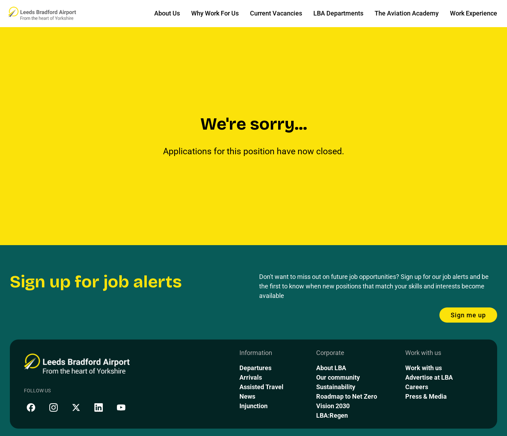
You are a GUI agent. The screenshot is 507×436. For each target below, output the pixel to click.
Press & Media (426, 396)
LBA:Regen (332, 415)
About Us (167, 13)
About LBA (331, 368)
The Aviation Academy (407, 13)
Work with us (423, 368)
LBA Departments (338, 13)
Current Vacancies (276, 13)
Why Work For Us (215, 13)
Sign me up (468, 315)
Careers (416, 387)
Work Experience (473, 13)
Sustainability (335, 387)
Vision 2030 (333, 406)
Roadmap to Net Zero (346, 396)
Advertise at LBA (429, 377)
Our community (338, 377)
